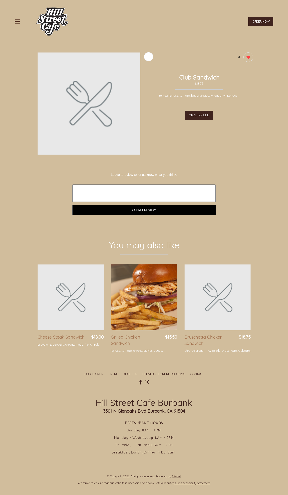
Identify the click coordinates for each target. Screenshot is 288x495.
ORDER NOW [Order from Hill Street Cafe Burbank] (261, 21)
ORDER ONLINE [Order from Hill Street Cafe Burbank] (94, 374)
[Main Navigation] (17, 21)
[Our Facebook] (140, 382)
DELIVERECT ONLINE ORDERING (164, 374)
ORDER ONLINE (199, 115)
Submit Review (144, 209)
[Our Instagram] (147, 382)
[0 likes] (247, 57)
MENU (114, 374)
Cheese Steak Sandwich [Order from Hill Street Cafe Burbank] (60, 337)
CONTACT (197, 374)
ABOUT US (130, 374)
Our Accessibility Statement (192, 483)
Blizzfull (176, 476)
